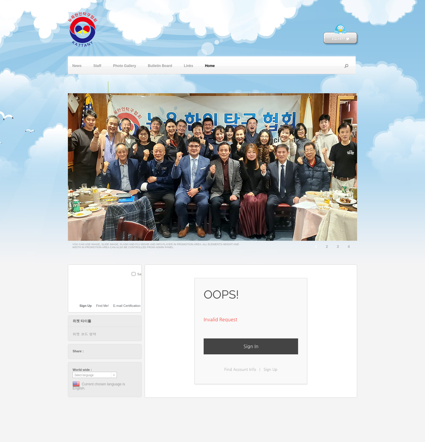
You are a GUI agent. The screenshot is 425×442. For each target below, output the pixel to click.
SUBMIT (138, 282)
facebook (93, 351)
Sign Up (270, 369)
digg (105, 351)
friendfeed (116, 351)
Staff (97, 65)
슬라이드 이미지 (114, 87)
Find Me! (102, 305)
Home (210, 65)
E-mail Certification (126, 305)
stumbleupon (110, 351)
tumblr (122, 351)
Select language (84, 375)
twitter (88, 351)
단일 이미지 (102, 87)
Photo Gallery (124, 65)
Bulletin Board (160, 65)
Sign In (251, 346)
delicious (99, 351)
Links (188, 65)
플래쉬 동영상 (126, 87)
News (76, 65)
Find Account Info (240, 369)
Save (141, 274)
